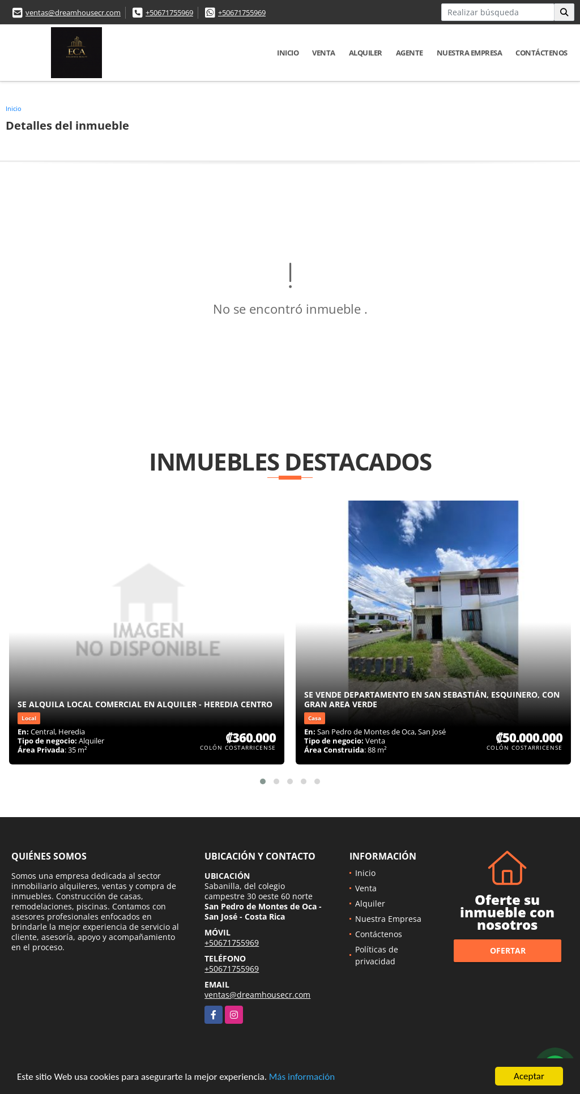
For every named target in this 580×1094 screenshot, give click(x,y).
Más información (302, 1077)
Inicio (287, 53)
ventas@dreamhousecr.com (73, 12)
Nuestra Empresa (469, 53)
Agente (409, 53)
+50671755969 (169, 12)
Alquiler (365, 53)
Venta (323, 53)
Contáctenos (541, 53)
